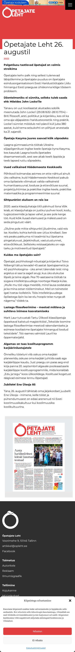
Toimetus (8, 560)
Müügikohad (10, 595)
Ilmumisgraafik (12, 576)
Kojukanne (9, 590)
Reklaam (8, 570)
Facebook (8, 551)
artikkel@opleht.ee (14, 546)
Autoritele (8, 565)
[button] (70, 600)
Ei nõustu (37, 640)
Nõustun (37, 631)
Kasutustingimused (35, 648)
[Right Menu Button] (70, 5)
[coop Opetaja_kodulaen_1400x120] (33, 2)
